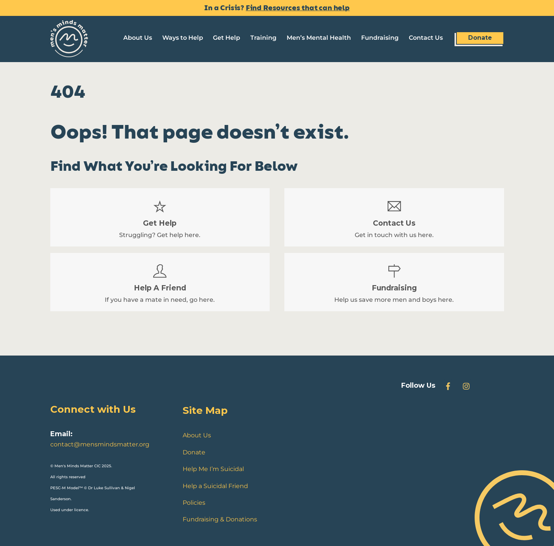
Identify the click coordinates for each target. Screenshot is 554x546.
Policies (194, 502)
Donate (480, 37)
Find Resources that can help (298, 8)
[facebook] (448, 385)
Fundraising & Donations (220, 519)
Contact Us (426, 37)
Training (263, 37)
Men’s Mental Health (319, 37)
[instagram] (466, 385)
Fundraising (380, 37)
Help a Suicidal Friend (215, 486)
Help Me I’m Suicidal (213, 469)
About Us (137, 37)
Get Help (226, 37)
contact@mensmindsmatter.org (99, 444)
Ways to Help (182, 37)
